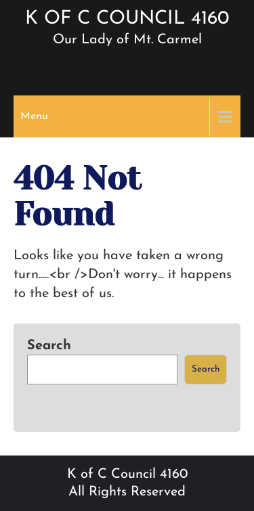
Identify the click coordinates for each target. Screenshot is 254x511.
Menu (34, 116)
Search (49, 346)
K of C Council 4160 (127, 18)
